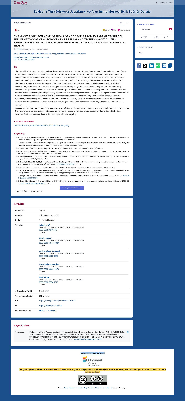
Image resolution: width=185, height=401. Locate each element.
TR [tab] (127, 22)
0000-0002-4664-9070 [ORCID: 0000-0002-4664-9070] (49, 269)
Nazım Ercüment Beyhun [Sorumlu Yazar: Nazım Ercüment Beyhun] (49, 264)
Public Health (54, 125)
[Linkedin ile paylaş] (151, 67)
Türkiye (42, 232)
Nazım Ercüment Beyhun (66, 54)
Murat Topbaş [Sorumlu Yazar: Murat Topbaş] (45, 238)
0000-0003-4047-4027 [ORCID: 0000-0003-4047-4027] (49, 243)
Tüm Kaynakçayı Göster (70, 188)
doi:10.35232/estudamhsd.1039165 (87, 339)
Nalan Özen (19, 54)
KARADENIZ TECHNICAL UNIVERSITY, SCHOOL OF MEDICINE (61, 227)
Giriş (171, 2)
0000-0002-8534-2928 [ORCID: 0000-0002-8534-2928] (48, 282)
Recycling (65, 125)
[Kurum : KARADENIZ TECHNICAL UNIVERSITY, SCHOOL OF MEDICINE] (61, 227)
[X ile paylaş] (145, 65)
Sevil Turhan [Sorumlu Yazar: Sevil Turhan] (44, 277)
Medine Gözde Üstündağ (46, 54)
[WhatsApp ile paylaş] (158, 67)
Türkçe (162, 2)
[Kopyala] (127, 332)
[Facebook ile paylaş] (139, 67)
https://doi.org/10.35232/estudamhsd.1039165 (31, 57)
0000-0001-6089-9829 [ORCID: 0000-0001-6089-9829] (48, 256)
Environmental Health (39, 125)
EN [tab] (121, 22)
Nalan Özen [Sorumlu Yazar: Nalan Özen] (44, 225)
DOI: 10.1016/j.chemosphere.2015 (33, 183)
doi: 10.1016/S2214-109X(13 (65, 164)
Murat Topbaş (30, 54)
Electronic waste (22, 125)
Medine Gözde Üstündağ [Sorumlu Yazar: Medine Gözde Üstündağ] (49, 251)
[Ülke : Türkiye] (42, 232)
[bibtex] (106, 30)
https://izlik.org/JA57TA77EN (24, 60)
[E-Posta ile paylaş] (164, 67)
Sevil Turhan (81, 54)
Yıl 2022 (18, 49)
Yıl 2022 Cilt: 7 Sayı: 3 (48, 310)
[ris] (113, 30)
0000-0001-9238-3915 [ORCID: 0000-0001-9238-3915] (48, 230)
